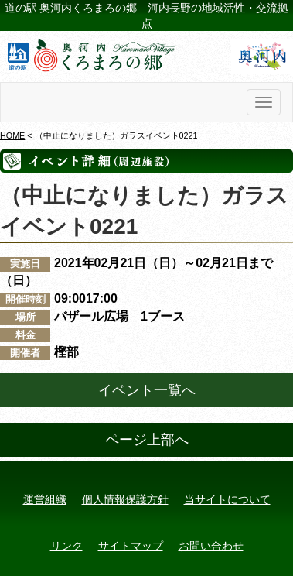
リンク (66, 546)
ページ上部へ (147, 439)
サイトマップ (130, 546)
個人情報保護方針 (125, 499)
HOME (12, 135)
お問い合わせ (211, 546)
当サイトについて (227, 499)
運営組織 (44, 499)
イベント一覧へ (147, 390)
